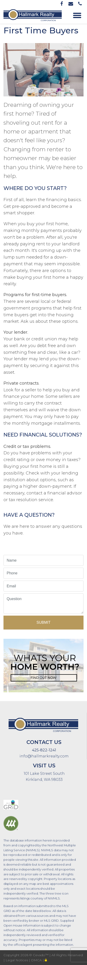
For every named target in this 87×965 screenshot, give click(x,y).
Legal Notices (17, 960)
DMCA (37, 960)
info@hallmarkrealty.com (44, 756)
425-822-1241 (44, 750)
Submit (43, 622)
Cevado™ (41, 955)
